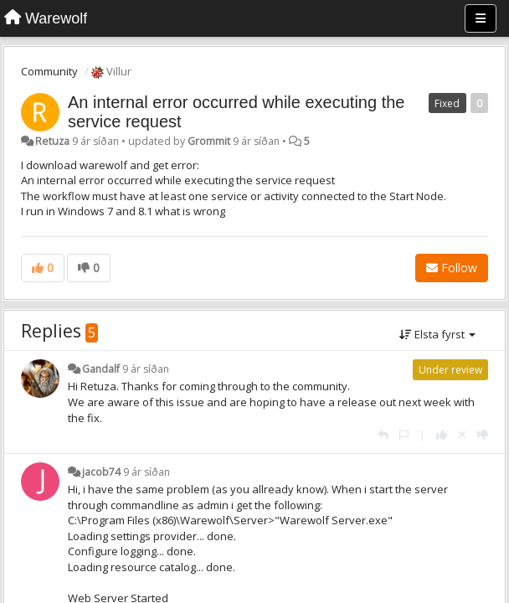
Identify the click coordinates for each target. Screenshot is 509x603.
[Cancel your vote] (462, 434)
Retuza (52, 141)
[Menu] (480, 18)
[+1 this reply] (441, 434)
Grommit (209, 141)
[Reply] (383, 434)
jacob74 (101, 472)
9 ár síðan (145, 369)
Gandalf (101, 369)
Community (49, 71)
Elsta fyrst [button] (437, 334)
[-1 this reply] (482, 434)
